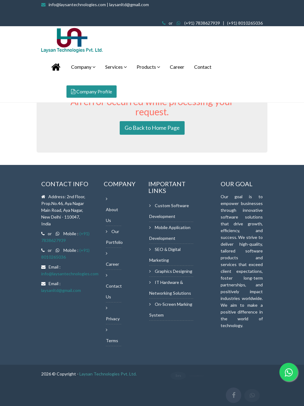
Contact (202, 67)
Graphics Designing (173, 271)
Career (177, 67)
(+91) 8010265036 (245, 23)
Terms (112, 340)
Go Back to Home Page (152, 127)
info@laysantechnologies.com (99, 4)
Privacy (113, 318)
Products (148, 67)
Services (116, 67)
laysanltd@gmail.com (61, 290)
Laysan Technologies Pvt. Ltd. (108, 373)
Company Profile (91, 91)
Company (83, 67)
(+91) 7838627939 (202, 23)
